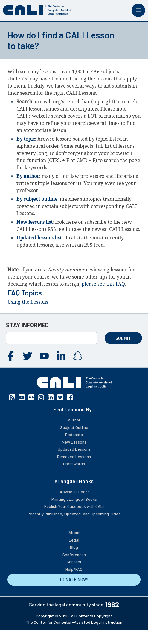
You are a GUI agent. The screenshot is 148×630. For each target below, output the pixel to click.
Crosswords (74, 463)
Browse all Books (74, 491)
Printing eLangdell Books (74, 499)
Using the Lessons (27, 301)
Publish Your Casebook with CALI (74, 506)
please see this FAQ (103, 284)
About (74, 532)
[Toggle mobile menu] (138, 10)
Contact (74, 561)
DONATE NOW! (74, 579)
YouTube (44, 356)
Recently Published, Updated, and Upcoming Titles (74, 513)
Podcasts (74, 434)
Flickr (31, 397)
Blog (74, 547)
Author (74, 419)
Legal (74, 539)
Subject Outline (74, 427)
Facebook (11, 356)
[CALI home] (37, 10)
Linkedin (61, 356)
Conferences (74, 554)
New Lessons (74, 441)
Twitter (27, 356)
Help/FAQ (74, 569)
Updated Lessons (74, 449)
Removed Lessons (74, 456)
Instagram (78, 356)
